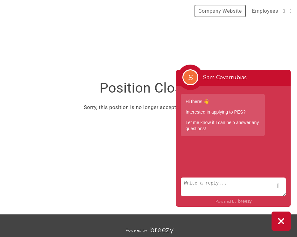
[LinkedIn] (291, 11)
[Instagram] (284, 11)
